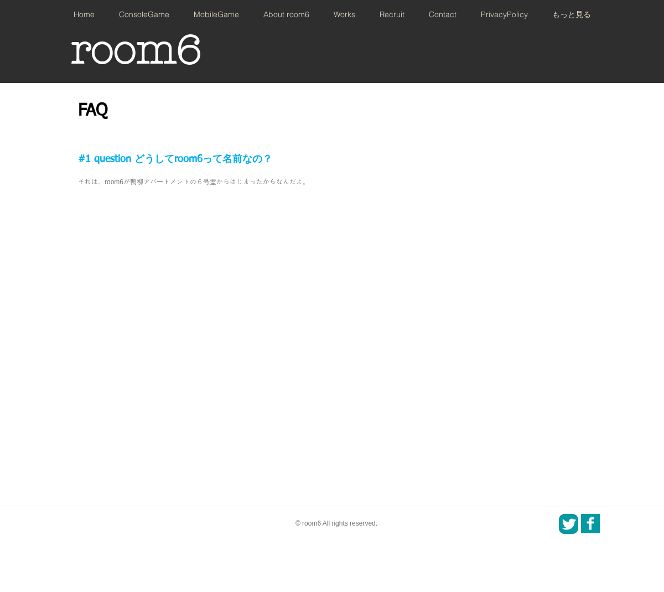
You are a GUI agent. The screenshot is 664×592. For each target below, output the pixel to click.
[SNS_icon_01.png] (590, 523)
